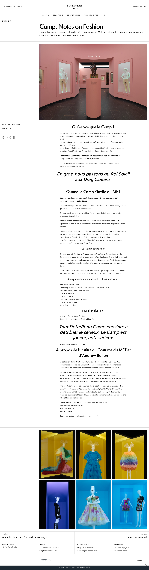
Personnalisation (91, 15)
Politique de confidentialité (85, 548)
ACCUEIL (46, 15)
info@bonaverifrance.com (48, 551)
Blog (105, 15)
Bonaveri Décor (73, 15)
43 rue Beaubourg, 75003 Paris (49, 548)
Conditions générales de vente (87, 551)
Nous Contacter (139, 6)
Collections (58, 15)
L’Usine (19, 6)
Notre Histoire (9, 6)
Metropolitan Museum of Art (87, 416)
